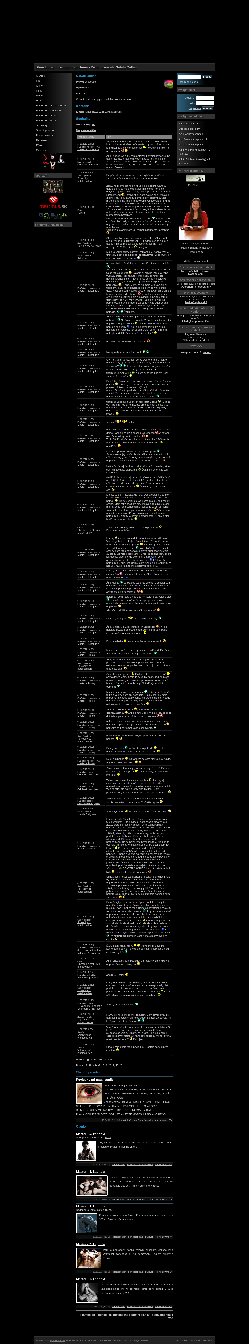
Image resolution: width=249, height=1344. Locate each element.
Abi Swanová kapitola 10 (193, 144)
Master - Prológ (86, 654)
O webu (40, 75)
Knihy (39, 85)
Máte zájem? (196, 273)
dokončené (120, 1314)
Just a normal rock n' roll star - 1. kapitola (89, 951)
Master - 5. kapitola (88, 149)
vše (170, 1318)
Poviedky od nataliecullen (84, 179)
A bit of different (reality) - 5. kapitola (195, 161)
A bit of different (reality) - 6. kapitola (195, 152)
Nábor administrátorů (196, 340)
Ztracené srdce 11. (189, 123)
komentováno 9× (164, 1199)
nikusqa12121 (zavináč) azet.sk (103, 111)
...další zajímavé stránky (196, 261)
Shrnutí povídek (45, 130)
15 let (108, 1209)
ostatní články (140, 1314)
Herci (39, 100)
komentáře (208, 1340)
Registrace (195, 108)
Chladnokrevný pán (88, 803)
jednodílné (105, 1314)
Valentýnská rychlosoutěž (84, 1036)
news (190, 1340)
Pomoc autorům (45, 135)
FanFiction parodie (47, 115)
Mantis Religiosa (86, 814)
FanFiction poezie (46, 120)
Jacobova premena (88, 977)
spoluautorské (161, 1314)
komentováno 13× (163, 1164)
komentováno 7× (164, 1237)
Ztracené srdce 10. (189, 128)
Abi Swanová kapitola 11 (193, 139)
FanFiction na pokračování (51, 105)
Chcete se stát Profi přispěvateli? (88, 531)
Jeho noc (82, 258)
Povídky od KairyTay (89, 245)
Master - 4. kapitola (88, 344)
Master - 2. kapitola (88, 424)
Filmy (39, 90)
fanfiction (88, 1314)
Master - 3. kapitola (88, 391)
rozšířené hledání (189, 81)
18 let (108, 1137)
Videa (39, 95)
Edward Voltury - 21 (88, 848)
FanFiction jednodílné (48, 110)
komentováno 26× (163, 1306)
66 (93, 124)
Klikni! (207, 352)
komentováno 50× (163, 1120)
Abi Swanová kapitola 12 (193, 134)
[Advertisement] (124, 8)
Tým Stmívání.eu (57, 1340)
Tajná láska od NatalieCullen (85, 1021)
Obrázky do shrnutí (88, 164)
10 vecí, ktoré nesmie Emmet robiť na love (89, 1007)
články (184, 1340)
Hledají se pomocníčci (195, 321)
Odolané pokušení (87, 774)
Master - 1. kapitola (88, 486)
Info (38, 80)
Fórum (81, 212)
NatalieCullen (129, 1120)
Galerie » (41, 150)
